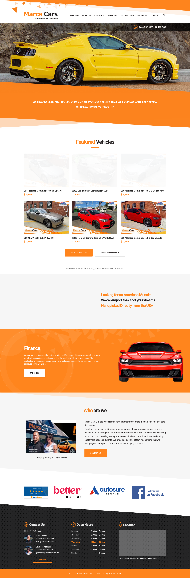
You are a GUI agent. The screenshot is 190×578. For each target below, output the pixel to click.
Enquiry (45, 560)
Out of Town (127, 15)
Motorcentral (114, 573)
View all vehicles (79, 253)
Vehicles (86, 15)
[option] (95, 58)
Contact (155, 15)
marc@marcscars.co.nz (45, 541)
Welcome (74, 15)
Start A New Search (110, 253)
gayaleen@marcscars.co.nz (47, 553)
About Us (142, 15)
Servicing (112, 15)
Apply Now (34, 373)
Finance (99, 15)
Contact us (95, 453)
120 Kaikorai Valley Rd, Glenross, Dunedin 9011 (139, 559)
